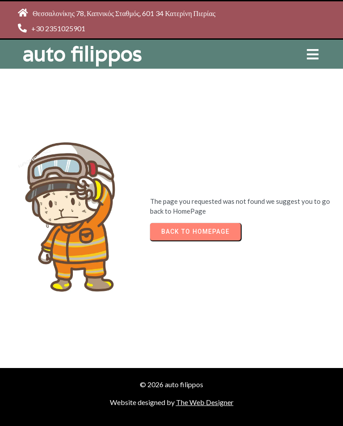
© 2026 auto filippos (171, 384)
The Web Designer (205, 402)
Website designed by (143, 402)
